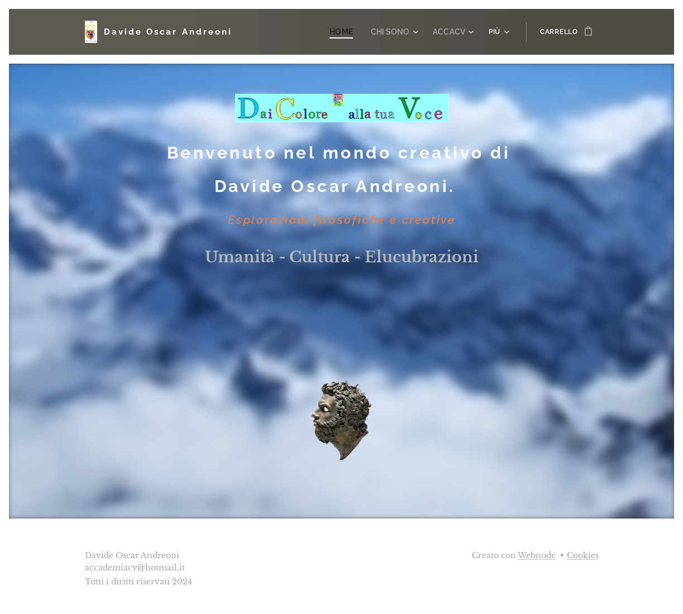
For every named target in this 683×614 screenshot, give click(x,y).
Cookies (583, 555)
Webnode (537, 555)
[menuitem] (352, 32)
